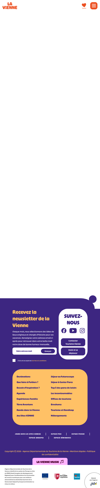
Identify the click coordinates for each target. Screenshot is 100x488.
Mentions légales (78, 451)
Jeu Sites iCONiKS (25, 415)
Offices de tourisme (61, 398)
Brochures (56, 404)
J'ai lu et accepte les (32, 361)
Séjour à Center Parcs (62, 382)
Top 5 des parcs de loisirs (63, 387)
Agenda (21, 393)
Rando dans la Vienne (28, 410)
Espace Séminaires (62, 438)
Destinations (23, 376)
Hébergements (59, 415)
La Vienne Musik (50, 462)
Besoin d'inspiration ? (28, 387)
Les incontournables (61, 393)
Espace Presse (78, 434)
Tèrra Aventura (25, 404)
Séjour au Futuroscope (62, 376)
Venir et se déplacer (73, 352)
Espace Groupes (36, 438)
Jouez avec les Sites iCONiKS (28, 434)
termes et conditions (39, 361)
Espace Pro (56, 434)
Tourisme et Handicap (62, 410)
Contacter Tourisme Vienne (73, 342)
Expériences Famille (27, 398)
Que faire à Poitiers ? (27, 382)
